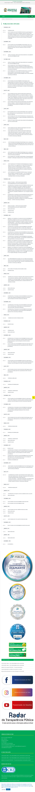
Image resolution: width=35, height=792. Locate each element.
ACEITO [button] (8, 789)
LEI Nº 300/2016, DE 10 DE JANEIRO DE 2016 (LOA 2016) (18, 510)
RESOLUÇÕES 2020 (11, 353)
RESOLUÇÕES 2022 (11, 288)
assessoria (28, 776)
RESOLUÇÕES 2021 (11, 332)
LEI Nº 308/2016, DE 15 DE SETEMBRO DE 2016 (16, 504)
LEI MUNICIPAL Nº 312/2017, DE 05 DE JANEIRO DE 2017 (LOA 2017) (20, 494)
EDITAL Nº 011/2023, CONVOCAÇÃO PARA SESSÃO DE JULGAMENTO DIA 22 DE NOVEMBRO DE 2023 (20, 56)
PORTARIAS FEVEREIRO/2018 (13, 433)
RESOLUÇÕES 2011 (11, 532)
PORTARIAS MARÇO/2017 (12, 488)
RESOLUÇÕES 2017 (11, 496)
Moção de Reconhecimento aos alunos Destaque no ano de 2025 (12, 672)
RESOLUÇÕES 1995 (11, 538)
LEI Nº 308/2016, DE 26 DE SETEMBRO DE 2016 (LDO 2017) (18, 502)
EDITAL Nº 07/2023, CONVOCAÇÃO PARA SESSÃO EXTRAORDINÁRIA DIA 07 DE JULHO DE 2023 (20, 122)
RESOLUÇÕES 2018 (11, 441)
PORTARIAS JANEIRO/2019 (13, 391)
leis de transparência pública (27, 777)
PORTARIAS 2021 (11, 331)
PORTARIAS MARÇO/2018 (12, 427)
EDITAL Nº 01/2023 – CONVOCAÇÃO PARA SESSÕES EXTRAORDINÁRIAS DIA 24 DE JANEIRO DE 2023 (17, 207)
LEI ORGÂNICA (10, 544)
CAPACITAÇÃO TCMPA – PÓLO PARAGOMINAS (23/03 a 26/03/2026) (17, 2)
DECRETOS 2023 (11, 211)
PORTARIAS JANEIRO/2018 (13, 439)
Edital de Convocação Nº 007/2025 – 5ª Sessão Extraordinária (11, 668)
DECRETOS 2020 (11, 355)
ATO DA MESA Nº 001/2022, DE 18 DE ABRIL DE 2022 (17, 269)
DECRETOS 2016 (11, 513)
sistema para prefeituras (15, 776)
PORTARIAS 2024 (11, 31)
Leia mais (3, 789)
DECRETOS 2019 (11, 393)
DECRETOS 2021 (10, 324)
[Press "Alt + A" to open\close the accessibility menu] (33, 397)
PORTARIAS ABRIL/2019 (12, 379)
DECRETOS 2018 (11, 442)
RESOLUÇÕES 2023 (11, 209)
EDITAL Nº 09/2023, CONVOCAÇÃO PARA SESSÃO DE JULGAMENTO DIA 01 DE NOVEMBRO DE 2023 (20, 64)
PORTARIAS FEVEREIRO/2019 (13, 385)
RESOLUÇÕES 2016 (11, 512)
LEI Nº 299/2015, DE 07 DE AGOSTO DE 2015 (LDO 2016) (17, 519)
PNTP (6, 781)
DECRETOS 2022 (11, 290)
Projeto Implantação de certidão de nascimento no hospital (11, 670)
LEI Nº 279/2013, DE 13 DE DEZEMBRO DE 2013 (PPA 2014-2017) (19, 526)
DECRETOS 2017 (10, 449)
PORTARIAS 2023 (11, 213)
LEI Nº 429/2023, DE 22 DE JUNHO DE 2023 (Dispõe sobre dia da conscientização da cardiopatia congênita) (19, 129)
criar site (8, 776)
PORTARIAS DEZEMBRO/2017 (13, 460)
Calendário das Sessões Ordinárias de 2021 (15, 318)
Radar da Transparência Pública (14, 781)
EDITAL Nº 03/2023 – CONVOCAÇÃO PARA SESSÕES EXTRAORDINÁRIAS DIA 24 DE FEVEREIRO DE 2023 (17, 183)
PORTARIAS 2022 (11, 271)
